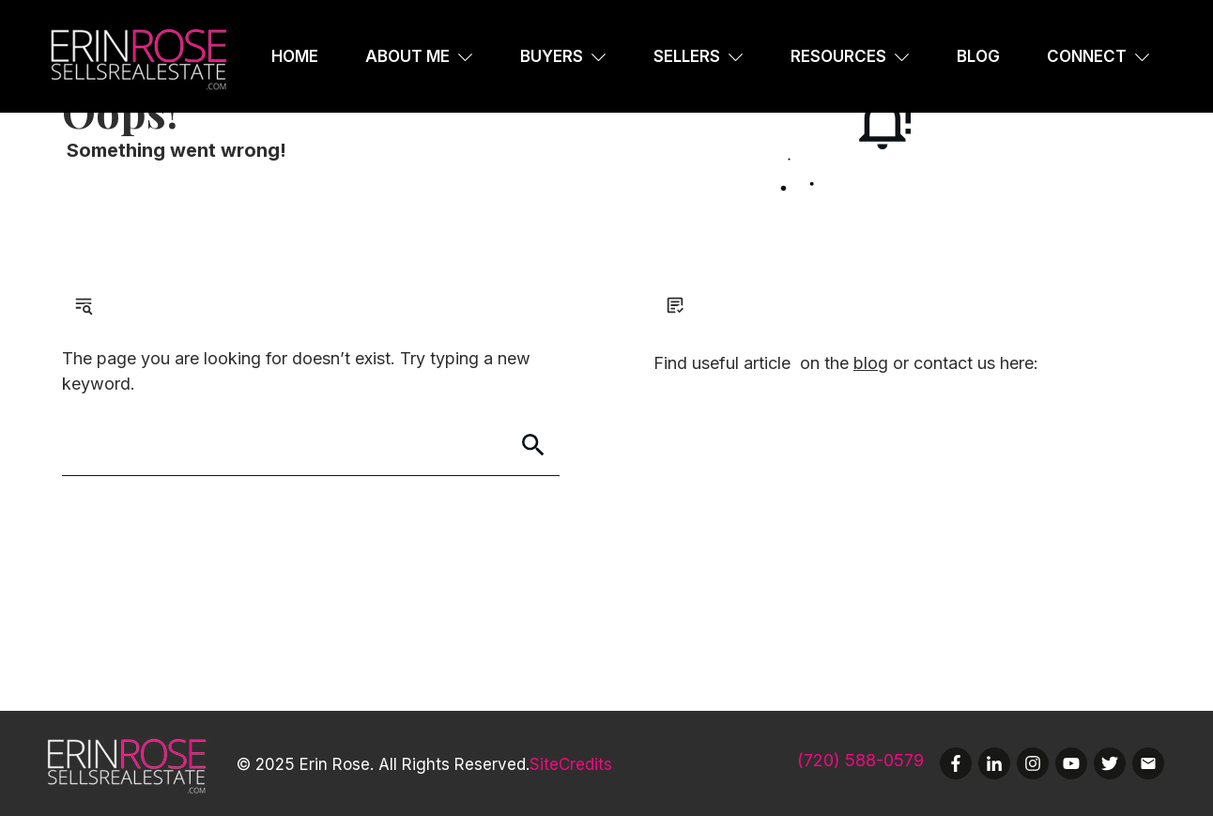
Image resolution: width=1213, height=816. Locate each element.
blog (870, 363)
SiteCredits (571, 764)
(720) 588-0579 (860, 760)
